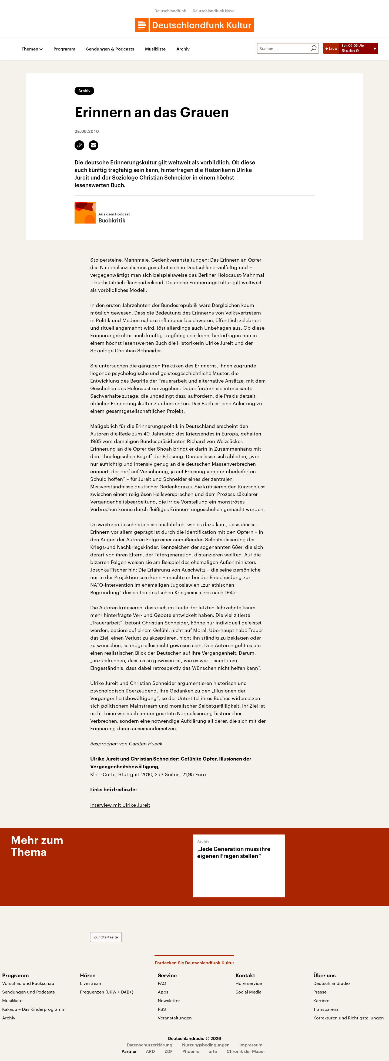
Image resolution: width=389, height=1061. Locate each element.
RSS (162, 1009)
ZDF (169, 1051)
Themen (30, 49)
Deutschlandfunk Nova (213, 10)
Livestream (91, 983)
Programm (64, 49)
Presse (320, 991)
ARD (150, 1051)
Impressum (251, 1044)
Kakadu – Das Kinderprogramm (34, 1009)
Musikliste (155, 49)
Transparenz (325, 1009)
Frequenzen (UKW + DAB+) (106, 991)
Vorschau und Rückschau (28, 983)
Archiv (183, 49)
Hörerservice (249, 983)
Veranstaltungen (175, 1017)
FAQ (162, 983)
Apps (163, 991)
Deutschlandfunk (170, 10)
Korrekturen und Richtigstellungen (348, 1017)
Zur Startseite (106, 937)
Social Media (248, 991)
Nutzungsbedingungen (206, 1044)
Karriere (321, 1000)
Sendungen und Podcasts (28, 991)
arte (213, 1051)
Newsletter (169, 1000)
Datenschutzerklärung (149, 1044)
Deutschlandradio (331, 983)
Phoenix (190, 1051)
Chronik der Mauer (246, 1051)
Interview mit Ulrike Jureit (120, 805)
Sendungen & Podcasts (110, 49)
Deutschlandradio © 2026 (194, 1038)
